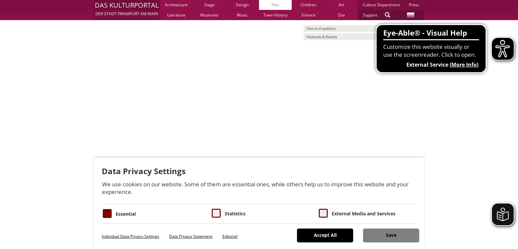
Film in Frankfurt (321, 28)
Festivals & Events (322, 36)
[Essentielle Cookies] (107, 213)
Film (275, 5)
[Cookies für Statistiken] (216, 213)
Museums (209, 15)
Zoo (341, 15)
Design (242, 5)
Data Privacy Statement (190, 236)
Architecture (176, 5)
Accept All (325, 235)
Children (308, 5)
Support (370, 15)
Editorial (230, 236)
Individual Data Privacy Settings (130, 236)
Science (308, 15)
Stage (209, 5)
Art (341, 5)
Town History (275, 15)
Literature (176, 15)
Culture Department (381, 5)
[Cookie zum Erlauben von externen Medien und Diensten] (323, 213)
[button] (127, 10)
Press (414, 5)
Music (242, 15)
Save (391, 235)
